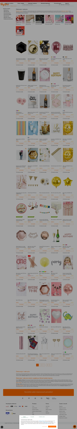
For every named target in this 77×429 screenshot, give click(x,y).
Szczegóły (32, 416)
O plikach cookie (42, 416)
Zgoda (24, 416)
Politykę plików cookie (47, 422)
